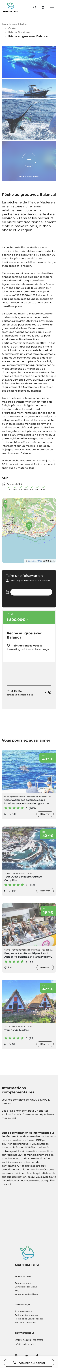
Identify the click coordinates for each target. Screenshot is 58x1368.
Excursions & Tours (22, 873)
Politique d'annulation (26, 1315)
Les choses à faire (14, 24)
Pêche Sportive (19, 32)
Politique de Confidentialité (29, 1319)
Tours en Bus (48, 950)
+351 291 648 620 (23, 1340)
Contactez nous (22, 1283)
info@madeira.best (24, 1344)
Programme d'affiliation (27, 1294)
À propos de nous (23, 1311)
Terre (7, 873)
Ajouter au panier (29, 1363)
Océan (12, 28)
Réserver (45, 814)
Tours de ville (19, 950)
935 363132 (38, 1340)
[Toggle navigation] (52, 7)
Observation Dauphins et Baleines (29, 796)
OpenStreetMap (35, 561)
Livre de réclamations (26, 1287)
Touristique (34, 950)
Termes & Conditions (25, 1322)
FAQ (17, 1290)
